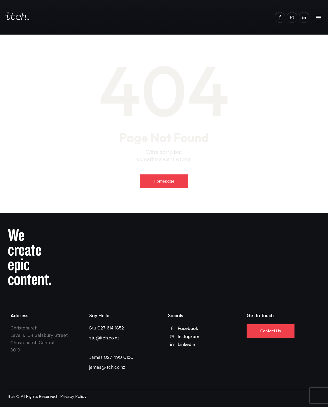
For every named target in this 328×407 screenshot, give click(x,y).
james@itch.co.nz (107, 367)
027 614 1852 (110, 328)
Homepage (164, 181)
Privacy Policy (73, 396)
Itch (11, 396)
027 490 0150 (119, 357)
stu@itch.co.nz (104, 338)
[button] (318, 17)
